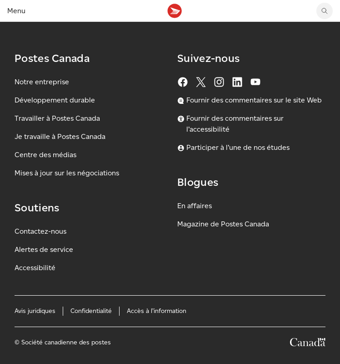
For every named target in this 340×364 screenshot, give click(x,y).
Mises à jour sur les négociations (67, 173)
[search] (324, 11)
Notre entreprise (42, 81)
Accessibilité (35, 267)
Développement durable (55, 100)
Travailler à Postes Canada (57, 118)
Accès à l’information (156, 311)
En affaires (194, 205)
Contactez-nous (40, 231)
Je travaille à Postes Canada (60, 136)
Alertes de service (44, 249)
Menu (16, 10)
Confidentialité (91, 311)
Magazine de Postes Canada (223, 224)
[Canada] (307, 343)
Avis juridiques (35, 311)
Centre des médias (45, 154)
